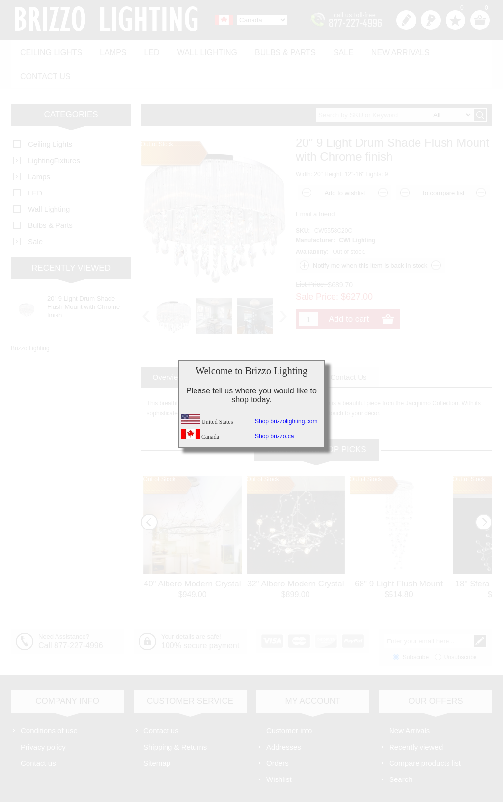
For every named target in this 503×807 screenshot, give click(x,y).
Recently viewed (416, 718)
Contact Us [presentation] (348, 348)
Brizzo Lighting (30, 319)
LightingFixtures (54, 132)
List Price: (311, 256)
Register (406, 20)
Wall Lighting (198, 50)
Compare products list (425, 734)
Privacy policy (43, 718)
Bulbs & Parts (274, 50)
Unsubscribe (460, 628)
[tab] (168, 348)
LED (145, 50)
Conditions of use (49, 702)
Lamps (109, 50)
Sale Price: (317, 268)
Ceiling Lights (50, 50)
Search (401, 751)
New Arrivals (384, 50)
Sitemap (156, 734)
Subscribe (416, 628)
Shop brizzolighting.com (286, 421)
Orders (277, 734)
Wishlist (279, 751)
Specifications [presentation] (230, 348)
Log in (431, 20)
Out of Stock (159, 450)
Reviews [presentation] (292, 348)
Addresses (283, 718)
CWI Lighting (357, 211)
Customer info (289, 702)
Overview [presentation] (168, 348)
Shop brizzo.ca (274, 436)
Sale (330, 50)
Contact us (454, 50)
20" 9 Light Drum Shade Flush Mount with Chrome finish (83, 278)
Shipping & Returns (175, 718)
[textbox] (394, 87)
